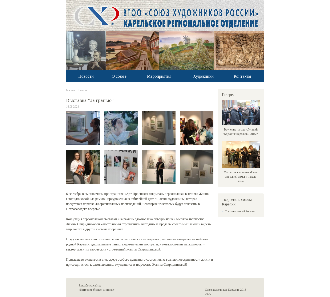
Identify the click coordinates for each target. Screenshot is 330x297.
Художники (203, 76)
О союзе (119, 76)
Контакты (242, 76)
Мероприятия (159, 76)
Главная (70, 90)
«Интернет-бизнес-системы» (97, 289)
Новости (86, 76)
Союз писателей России (240, 211)
